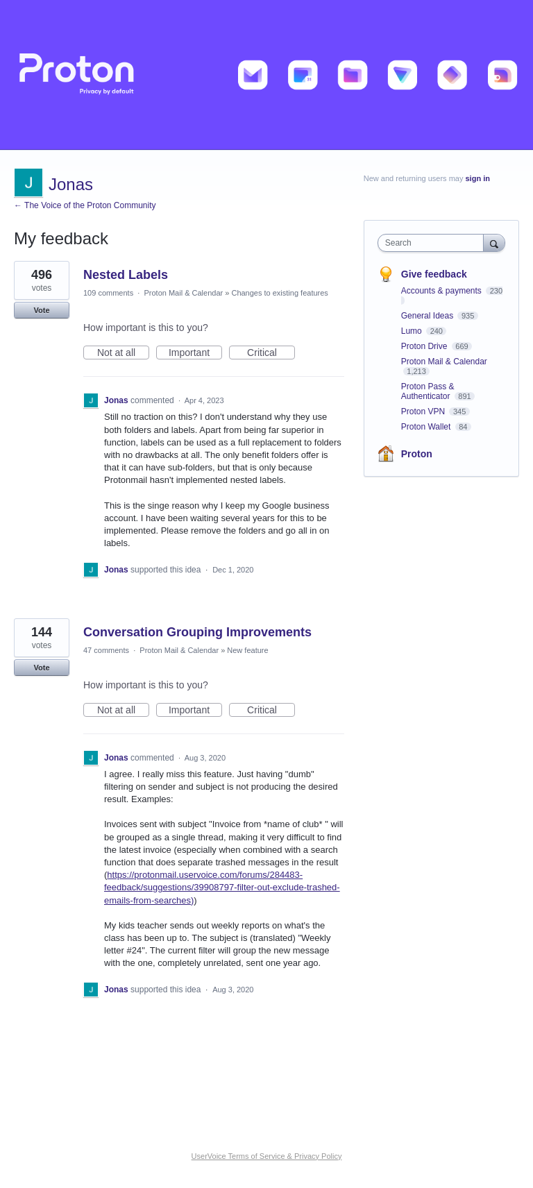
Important (195, 353)
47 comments (106, 650)
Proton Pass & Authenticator (428, 391)
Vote (41, 310)
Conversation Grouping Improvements (197, 632)
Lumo (412, 331)
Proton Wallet (427, 427)
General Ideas (428, 316)
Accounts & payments (442, 291)
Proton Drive (425, 346)
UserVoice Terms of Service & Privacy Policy (267, 1156)
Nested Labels (125, 275)
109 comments (108, 293)
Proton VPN (424, 411)
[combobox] (433, 243)
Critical (271, 353)
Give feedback (434, 274)
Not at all (123, 353)
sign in (478, 178)
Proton (416, 453)
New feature (247, 650)
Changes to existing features (279, 293)
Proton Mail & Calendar (183, 293)
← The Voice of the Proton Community (85, 205)
